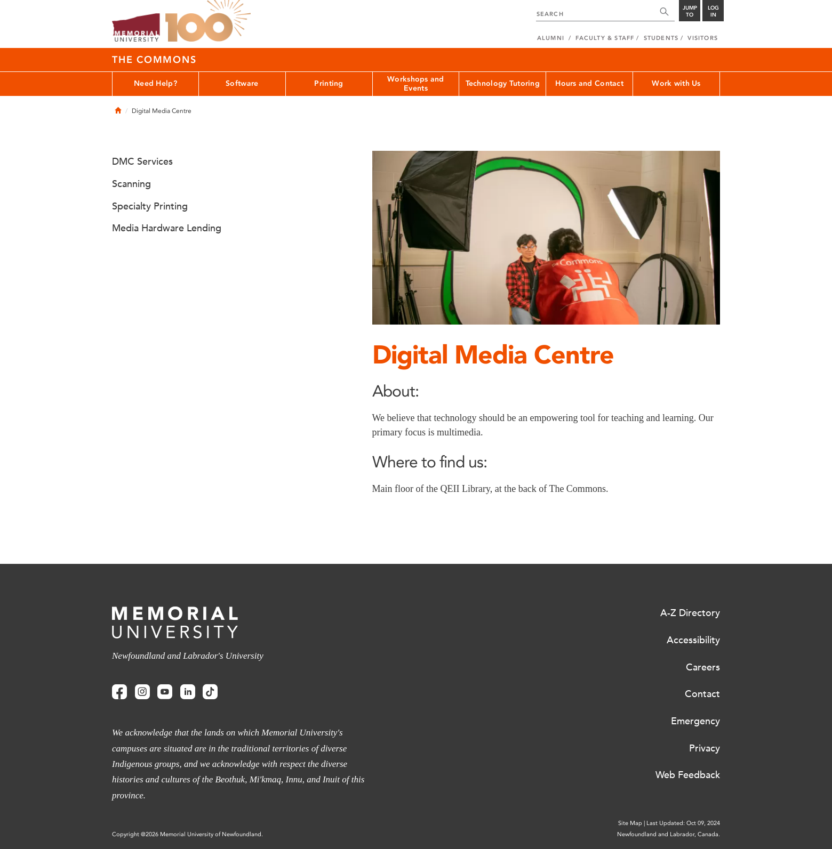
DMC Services (142, 161)
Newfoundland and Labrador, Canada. (668, 834)
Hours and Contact (589, 83)
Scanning (131, 184)
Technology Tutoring (503, 83)
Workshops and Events (415, 84)
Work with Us (676, 83)
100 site (208, 21)
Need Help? (155, 83)
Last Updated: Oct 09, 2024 (683, 823)
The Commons (154, 60)
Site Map (630, 823)
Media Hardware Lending (166, 228)
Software (242, 83)
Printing (328, 83)
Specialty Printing (150, 206)
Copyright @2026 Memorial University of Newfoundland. (187, 834)
